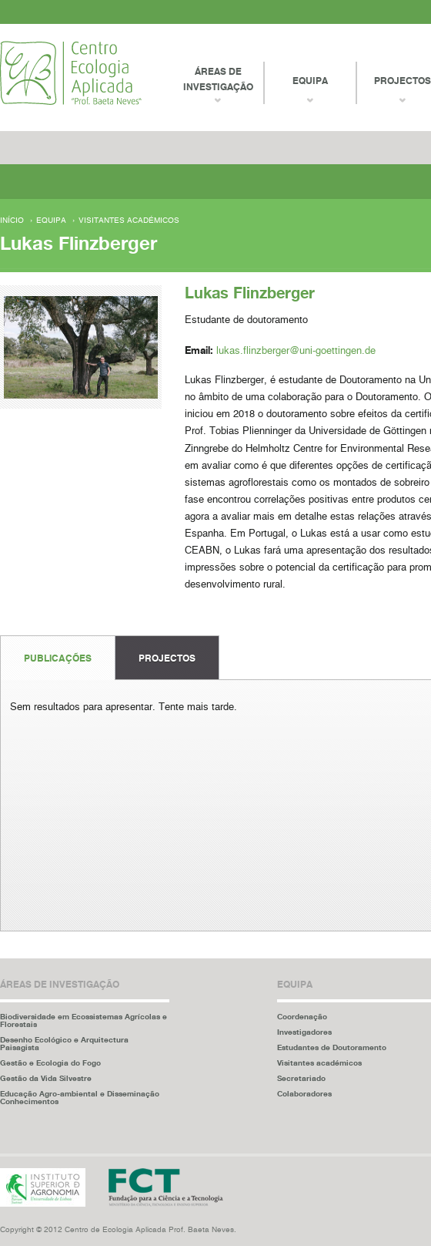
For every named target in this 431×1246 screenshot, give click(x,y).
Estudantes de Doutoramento (331, 1047)
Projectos (167, 658)
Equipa (51, 220)
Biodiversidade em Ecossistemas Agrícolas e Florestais (83, 1020)
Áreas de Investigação (218, 79)
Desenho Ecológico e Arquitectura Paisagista (64, 1043)
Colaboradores (304, 1093)
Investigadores (304, 1031)
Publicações (58, 658)
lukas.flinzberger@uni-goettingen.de (296, 351)
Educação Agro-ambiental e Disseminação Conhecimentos (79, 1097)
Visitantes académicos (129, 220)
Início (12, 220)
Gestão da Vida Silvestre (46, 1078)
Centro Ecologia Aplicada (71, 73)
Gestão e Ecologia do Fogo (50, 1062)
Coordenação (302, 1016)
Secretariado (301, 1078)
